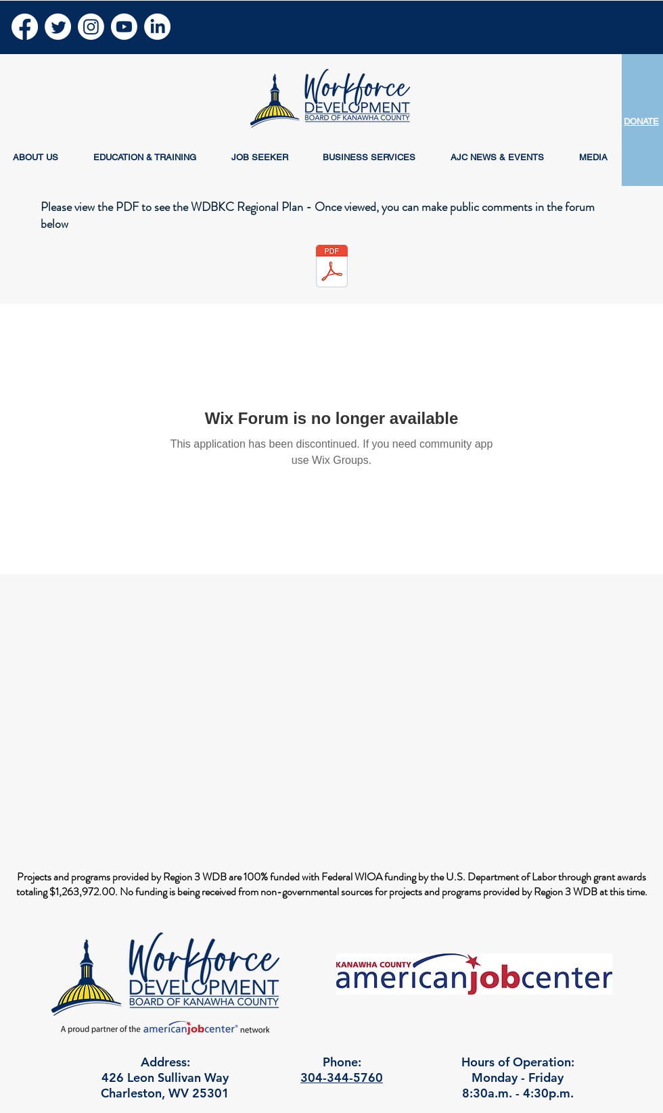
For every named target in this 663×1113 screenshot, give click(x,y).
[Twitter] (58, 27)
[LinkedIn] (157, 27)
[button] (35, 157)
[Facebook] (25, 27)
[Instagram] (91, 27)
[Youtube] (124, 27)
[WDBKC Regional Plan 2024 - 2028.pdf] (331, 268)
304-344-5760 (341, 1077)
